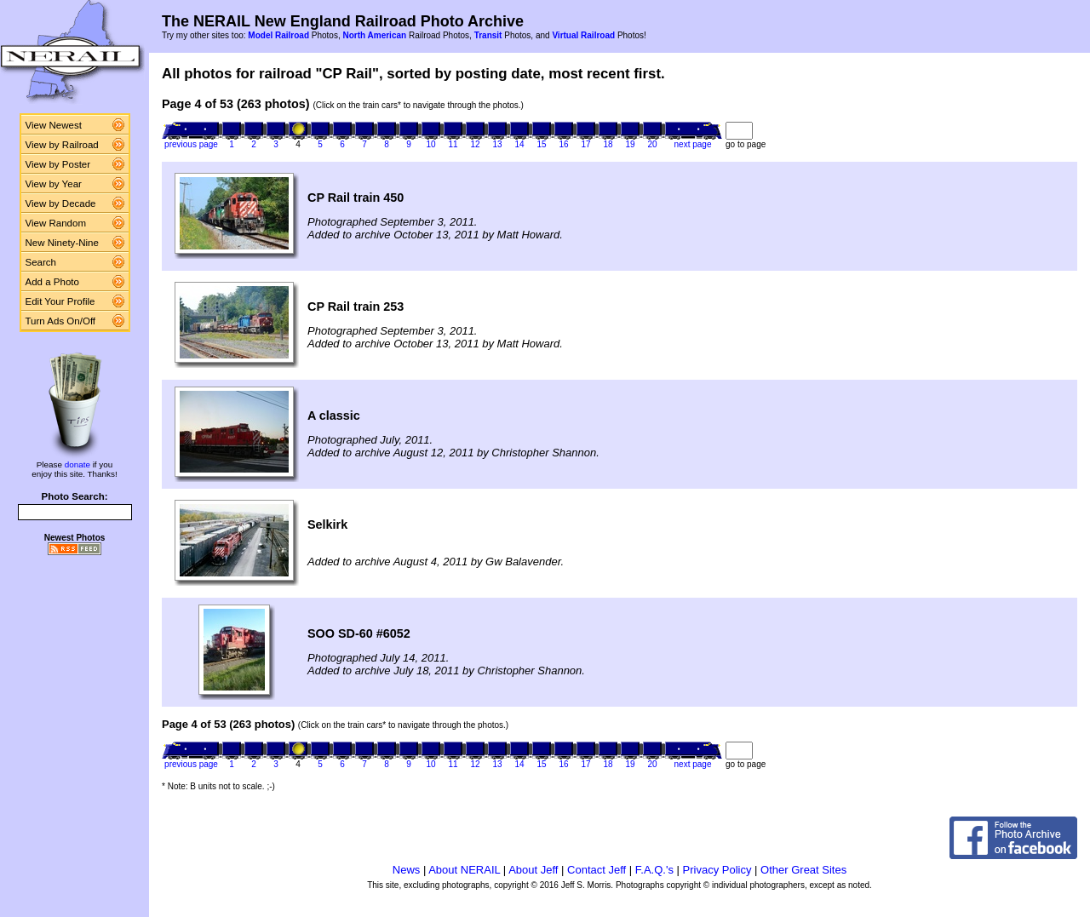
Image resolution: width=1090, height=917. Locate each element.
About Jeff (533, 869)
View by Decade (61, 203)
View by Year (54, 184)
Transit (488, 35)
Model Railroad (278, 35)
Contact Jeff (596, 869)
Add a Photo (52, 282)
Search (41, 262)
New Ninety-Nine (62, 243)
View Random (56, 223)
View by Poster (58, 164)
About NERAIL (464, 869)
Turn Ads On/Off (61, 321)
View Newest (54, 125)
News (407, 869)
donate (77, 464)
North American (374, 35)
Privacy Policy (717, 869)
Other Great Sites (803, 869)
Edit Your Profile (60, 301)
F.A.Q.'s (654, 869)
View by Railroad (62, 145)
